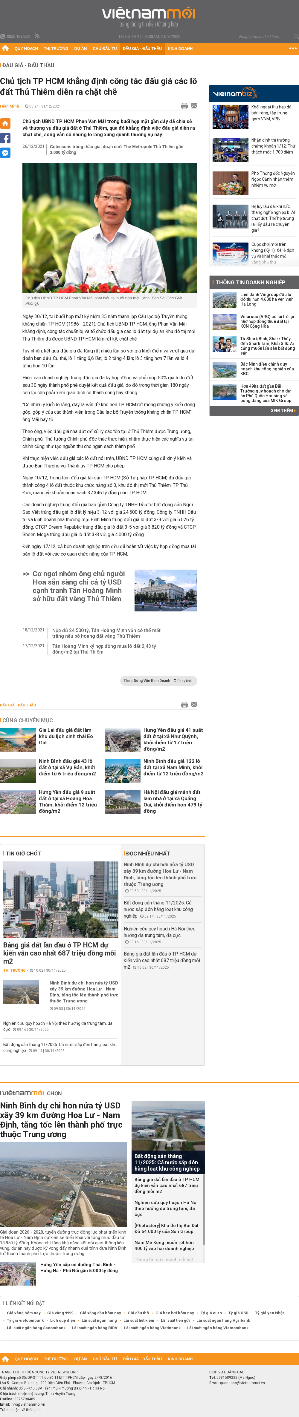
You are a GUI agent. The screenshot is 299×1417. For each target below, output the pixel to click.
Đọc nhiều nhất (148, 853)
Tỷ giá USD (238, 1313)
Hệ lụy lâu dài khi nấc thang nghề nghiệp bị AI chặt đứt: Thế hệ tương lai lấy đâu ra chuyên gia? (273, 218)
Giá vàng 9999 (60, 1313)
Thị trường (56, 48)
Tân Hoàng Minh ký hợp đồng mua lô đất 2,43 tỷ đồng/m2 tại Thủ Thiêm (104, 649)
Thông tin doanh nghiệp (250, 282)
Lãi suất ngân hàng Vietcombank (217, 1328)
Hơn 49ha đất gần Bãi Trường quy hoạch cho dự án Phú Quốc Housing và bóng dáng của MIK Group (265, 393)
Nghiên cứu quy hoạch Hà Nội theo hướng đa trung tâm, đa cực (166, 1208)
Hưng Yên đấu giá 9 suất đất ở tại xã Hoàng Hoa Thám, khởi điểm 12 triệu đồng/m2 (68, 801)
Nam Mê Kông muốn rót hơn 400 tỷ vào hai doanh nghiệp (164, 1245)
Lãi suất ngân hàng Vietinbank (152, 1328)
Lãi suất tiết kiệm (138, 1320)
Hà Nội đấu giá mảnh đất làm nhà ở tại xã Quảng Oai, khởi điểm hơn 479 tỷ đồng (173, 801)
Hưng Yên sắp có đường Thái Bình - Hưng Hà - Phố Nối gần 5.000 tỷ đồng (79, 1267)
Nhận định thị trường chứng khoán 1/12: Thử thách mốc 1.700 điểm (273, 146)
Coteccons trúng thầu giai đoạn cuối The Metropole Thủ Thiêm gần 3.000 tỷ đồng (116, 149)
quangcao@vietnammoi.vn (242, 1383)
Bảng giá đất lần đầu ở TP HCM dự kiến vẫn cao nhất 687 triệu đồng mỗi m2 (59, 953)
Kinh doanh (180, 48)
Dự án (80, 48)
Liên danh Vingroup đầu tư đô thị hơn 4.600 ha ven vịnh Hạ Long (267, 299)
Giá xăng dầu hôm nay (100, 1313)
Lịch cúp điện (62, 1320)
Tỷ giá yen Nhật (269, 1313)
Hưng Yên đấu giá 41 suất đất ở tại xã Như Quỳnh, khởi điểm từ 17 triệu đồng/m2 (173, 739)
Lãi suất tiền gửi (175, 1320)
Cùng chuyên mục (27, 720)
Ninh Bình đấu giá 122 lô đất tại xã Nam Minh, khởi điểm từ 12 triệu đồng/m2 (174, 767)
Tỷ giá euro (211, 1313)
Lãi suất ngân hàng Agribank (223, 1320)
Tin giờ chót (23, 853)
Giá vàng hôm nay (24, 1313)
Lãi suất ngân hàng (99, 1320)
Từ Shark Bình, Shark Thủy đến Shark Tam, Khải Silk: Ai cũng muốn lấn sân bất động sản (267, 345)
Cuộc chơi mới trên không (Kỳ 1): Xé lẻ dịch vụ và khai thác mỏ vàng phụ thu (272, 253)
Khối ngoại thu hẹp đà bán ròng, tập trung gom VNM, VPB (271, 113)
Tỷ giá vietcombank (25, 1320)
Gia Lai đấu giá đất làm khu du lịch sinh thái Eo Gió (66, 736)
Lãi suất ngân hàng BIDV (95, 1328)
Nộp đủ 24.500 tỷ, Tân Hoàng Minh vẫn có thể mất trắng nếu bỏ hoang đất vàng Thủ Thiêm (106, 633)
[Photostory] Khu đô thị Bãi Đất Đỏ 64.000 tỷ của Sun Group (167, 1228)
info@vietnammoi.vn (28, 1404)
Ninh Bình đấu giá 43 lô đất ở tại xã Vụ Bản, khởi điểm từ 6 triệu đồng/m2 (67, 767)
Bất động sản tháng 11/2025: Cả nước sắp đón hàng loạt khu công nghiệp (158, 909)
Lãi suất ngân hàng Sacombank (36, 1328)
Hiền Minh (9, 106)
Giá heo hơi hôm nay (174, 1313)
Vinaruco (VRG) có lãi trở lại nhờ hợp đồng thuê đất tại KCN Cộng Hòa (267, 321)
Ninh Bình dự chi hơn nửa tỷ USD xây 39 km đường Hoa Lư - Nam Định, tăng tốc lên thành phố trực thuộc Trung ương (84, 992)
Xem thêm (283, 410)
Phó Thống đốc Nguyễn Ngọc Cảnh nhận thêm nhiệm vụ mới (273, 179)
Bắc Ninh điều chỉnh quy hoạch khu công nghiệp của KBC (267, 369)
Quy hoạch (26, 48)
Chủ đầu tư (105, 48)
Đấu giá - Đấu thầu (142, 48)
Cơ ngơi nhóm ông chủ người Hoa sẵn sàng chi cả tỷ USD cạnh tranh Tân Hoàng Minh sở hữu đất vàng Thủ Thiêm (79, 586)
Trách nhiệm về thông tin (20, 1410)
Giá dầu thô (138, 1313)
